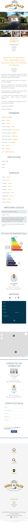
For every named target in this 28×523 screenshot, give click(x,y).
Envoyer (14, 431)
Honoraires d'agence (14, 513)
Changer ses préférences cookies (14, 515)
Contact (14, 71)
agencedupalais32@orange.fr (14, 289)
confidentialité (19, 520)
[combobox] (14, 303)
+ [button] (1, 333)
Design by (15, 517)
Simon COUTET (14, 283)
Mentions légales (22, 512)
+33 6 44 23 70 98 (15, 287)
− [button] (1, 335)
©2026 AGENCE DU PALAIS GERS (9, 512)
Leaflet (27, 356)
